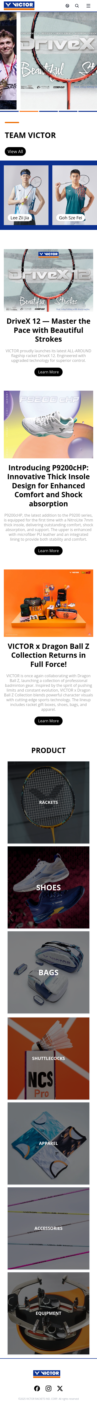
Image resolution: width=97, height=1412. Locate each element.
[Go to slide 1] (9, 111)
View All (15, 151)
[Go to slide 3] (48, 111)
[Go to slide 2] (29, 111)
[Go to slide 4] (68, 111)
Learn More (48, 372)
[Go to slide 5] (87, 111)
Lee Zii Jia (20, 218)
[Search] (77, 6)
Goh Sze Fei (70, 218)
